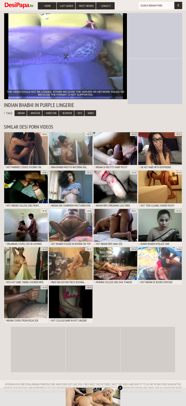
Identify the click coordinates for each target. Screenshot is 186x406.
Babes (90, 113)
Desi (79, 113)
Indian (21, 113)
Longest (105, 6)
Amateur (34, 113)
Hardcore (51, 113)
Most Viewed (86, 6)
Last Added (66, 6)
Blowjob (66, 113)
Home (47, 6)
